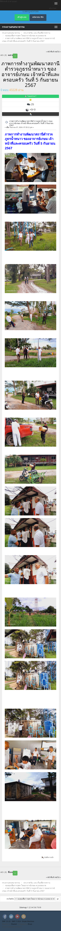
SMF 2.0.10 (6, 921)
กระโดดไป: (10, 899)
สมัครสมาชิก (38, 17)
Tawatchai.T (31, 96)
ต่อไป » (58, 51)
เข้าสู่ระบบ (21, 17)
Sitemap (23, 907)
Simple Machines (28, 921)
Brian (30, 924)
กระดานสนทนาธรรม (13, 27)
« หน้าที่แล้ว (50, 51)
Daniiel (14, 924)
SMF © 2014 (16, 921)
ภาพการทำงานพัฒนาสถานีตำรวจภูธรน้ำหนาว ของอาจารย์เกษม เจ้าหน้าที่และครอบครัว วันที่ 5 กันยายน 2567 (31, 123)
